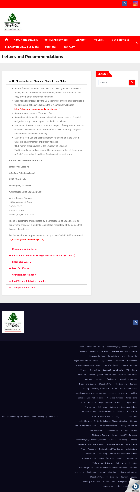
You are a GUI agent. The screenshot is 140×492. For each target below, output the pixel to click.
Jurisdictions (120, 40)
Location (82, 375)
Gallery (86, 389)
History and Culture (87, 384)
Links (134, 370)
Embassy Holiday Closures (22, 47)
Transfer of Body (111, 365)
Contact (69, 47)
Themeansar (53, 416)
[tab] (46, 81)
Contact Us (95, 370)
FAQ (127, 370)
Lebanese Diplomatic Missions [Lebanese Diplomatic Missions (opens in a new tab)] (124, 351)
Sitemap (88, 379)
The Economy (121, 384)
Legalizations (106, 361)
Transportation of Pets (24, 287)
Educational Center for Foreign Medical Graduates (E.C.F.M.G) (43, 255)
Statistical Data (105, 384)
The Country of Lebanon (105, 379)
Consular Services (56, 40)
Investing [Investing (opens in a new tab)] (94, 351)
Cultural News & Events (113, 370)
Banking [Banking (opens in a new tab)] (104, 351)
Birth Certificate (20, 268)
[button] (137, 43)
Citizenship (132, 361)
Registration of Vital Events (85, 361)
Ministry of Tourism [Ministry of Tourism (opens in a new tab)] (100, 389)
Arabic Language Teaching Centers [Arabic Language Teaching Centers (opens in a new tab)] (122, 347)
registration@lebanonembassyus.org (26, 239)
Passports (132, 356)
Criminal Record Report (24, 274)
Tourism (99, 40)
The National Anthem (128, 379)
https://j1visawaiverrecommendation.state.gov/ (37, 109)
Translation (119, 361)
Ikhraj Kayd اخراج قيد (22, 262)
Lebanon (81, 40)
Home (81, 347)
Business (50, 47)
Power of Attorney (129, 365)
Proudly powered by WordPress (16, 416)
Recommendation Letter (24, 249)
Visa (123, 356)
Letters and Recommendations (88, 365)
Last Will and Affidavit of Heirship (29, 281)
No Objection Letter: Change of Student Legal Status (39, 81)
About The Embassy (26, 40)
